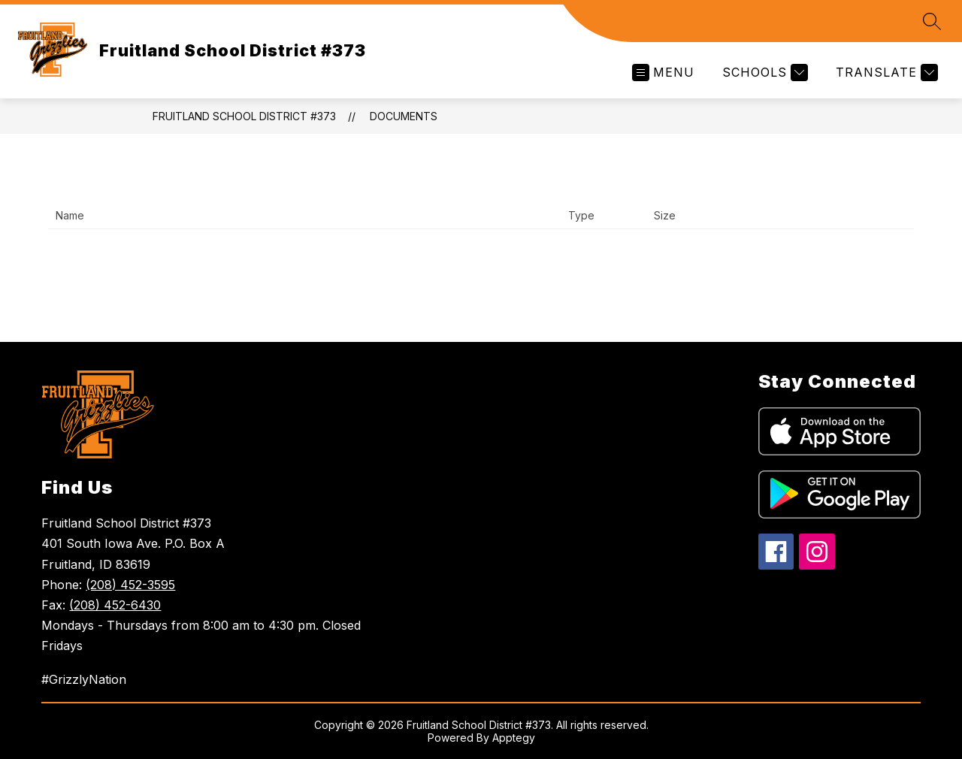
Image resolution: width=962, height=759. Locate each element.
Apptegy (513, 737)
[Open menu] (663, 72)
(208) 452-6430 (115, 604)
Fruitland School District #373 (244, 116)
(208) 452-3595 (130, 584)
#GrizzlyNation (83, 679)
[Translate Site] (885, 72)
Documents (403, 116)
